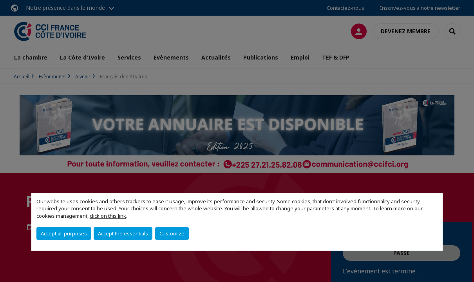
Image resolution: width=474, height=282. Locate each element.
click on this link (108, 215)
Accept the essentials (123, 233)
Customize (172, 233)
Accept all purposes (64, 233)
